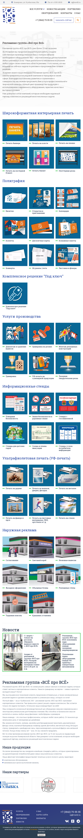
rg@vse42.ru (76, 2)
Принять (41, 835)
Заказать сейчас (64, 20)
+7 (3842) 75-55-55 (43, 20)
